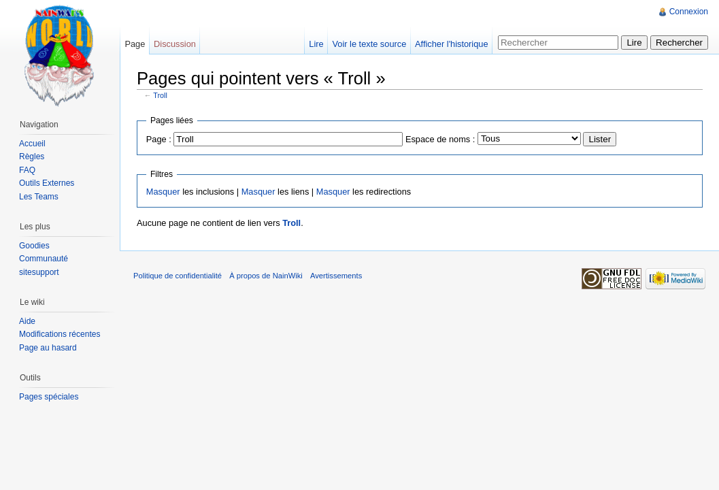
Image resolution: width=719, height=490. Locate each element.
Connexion (688, 11)
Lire (316, 44)
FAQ (27, 170)
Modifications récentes (59, 334)
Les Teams (38, 196)
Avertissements (336, 276)
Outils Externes (46, 183)
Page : (158, 139)
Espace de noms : (440, 139)
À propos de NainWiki (266, 276)
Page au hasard (48, 348)
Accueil (32, 143)
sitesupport (39, 272)
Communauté (43, 258)
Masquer (163, 191)
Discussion (175, 44)
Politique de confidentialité (177, 276)
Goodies (34, 245)
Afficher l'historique (451, 44)
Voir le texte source (369, 44)
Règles (31, 156)
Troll (160, 95)
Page (134, 44)
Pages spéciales (48, 397)
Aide (27, 321)
